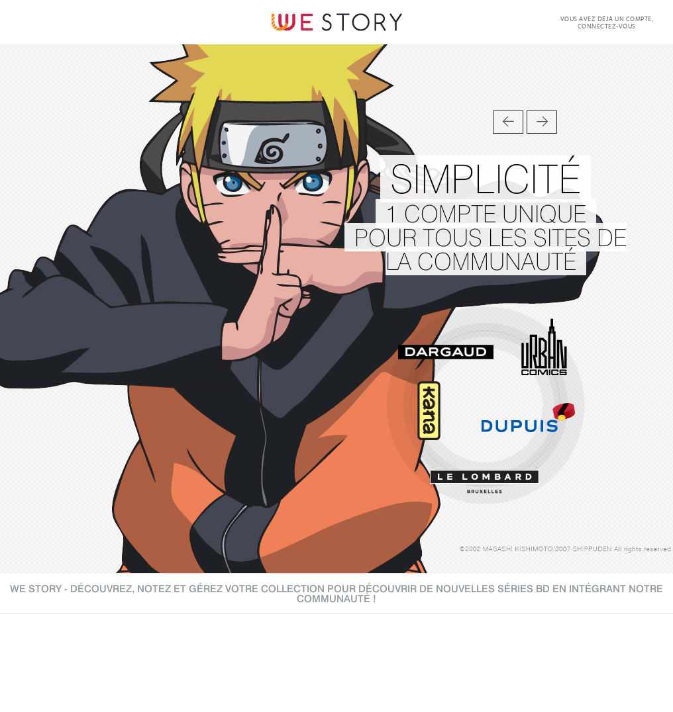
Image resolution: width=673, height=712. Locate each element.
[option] (336, 309)
